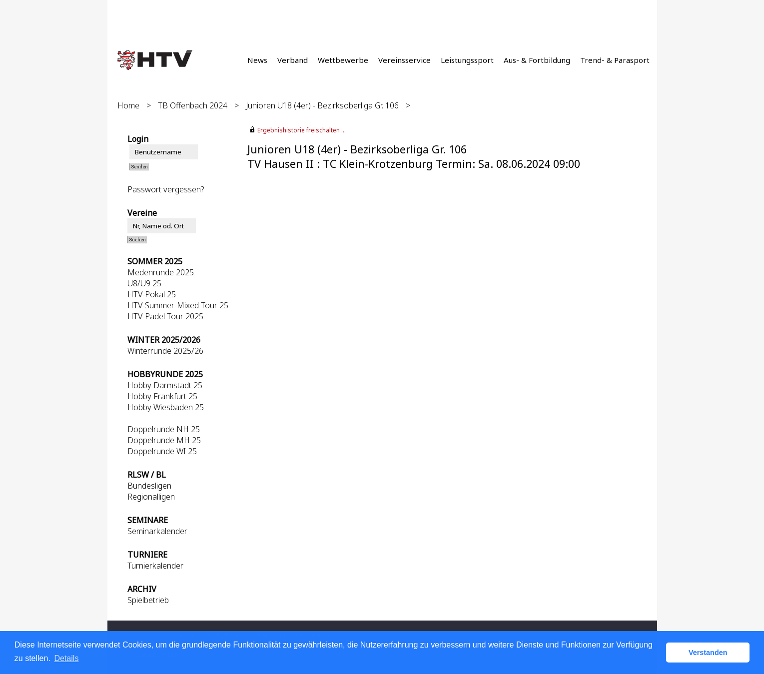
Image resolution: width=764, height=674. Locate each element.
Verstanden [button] (708, 653)
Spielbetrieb (148, 600)
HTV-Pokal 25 (151, 294)
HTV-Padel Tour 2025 (165, 316)
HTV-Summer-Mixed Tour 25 (177, 305)
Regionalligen (151, 496)
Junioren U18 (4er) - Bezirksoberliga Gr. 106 (322, 105)
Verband (292, 60)
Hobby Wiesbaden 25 (165, 407)
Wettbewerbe (343, 60)
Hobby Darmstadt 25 (164, 385)
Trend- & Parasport (615, 60)
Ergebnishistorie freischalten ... (301, 130)
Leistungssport (467, 60)
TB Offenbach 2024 (192, 105)
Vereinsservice (404, 60)
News (257, 60)
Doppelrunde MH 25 (164, 440)
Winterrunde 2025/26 (165, 350)
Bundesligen (149, 485)
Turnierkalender (155, 565)
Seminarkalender (157, 531)
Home (128, 105)
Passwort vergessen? (165, 189)
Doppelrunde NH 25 (163, 429)
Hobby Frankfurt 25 (162, 396)
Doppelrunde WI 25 (162, 451)
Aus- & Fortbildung (537, 60)
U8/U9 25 (144, 283)
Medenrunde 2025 (160, 272)
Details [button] (66, 658)
